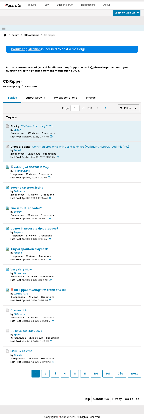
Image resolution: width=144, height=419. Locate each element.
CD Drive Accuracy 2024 (26, 331)
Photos (91, 98)
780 (120, 373)
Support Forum (65, 4)
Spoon (17, 129)
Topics (12, 98)
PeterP (17, 150)
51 (84, 373)
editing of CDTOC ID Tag (31, 167)
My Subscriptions (65, 98)
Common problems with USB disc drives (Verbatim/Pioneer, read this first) (80, 147)
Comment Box (20, 310)
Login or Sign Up (127, 12)
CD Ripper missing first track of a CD (40, 290)
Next (134, 373)
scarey (18, 211)
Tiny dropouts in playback (29, 249)
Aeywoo (18, 232)
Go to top (132, 399)
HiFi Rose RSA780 (21, 351)
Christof (18, 355)
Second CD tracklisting (26, 187)
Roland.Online (22, 170)
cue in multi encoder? (26, 208)
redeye (18, 252)
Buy (46, 4)
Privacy (117, 399)
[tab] (12, 98)
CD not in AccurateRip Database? (34, 228)
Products (31, 4)
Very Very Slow (21, 269)
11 (75, 373)
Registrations (88, 4)
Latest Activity (35, 98)
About (107, 4)
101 (96, 373)
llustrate (12, 5)
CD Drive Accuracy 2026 (36, 126)
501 (108, 373)
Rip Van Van (20, 273)
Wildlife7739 (21, 293)
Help (87, 399)
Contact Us (101, 399)
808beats (19, 191)
